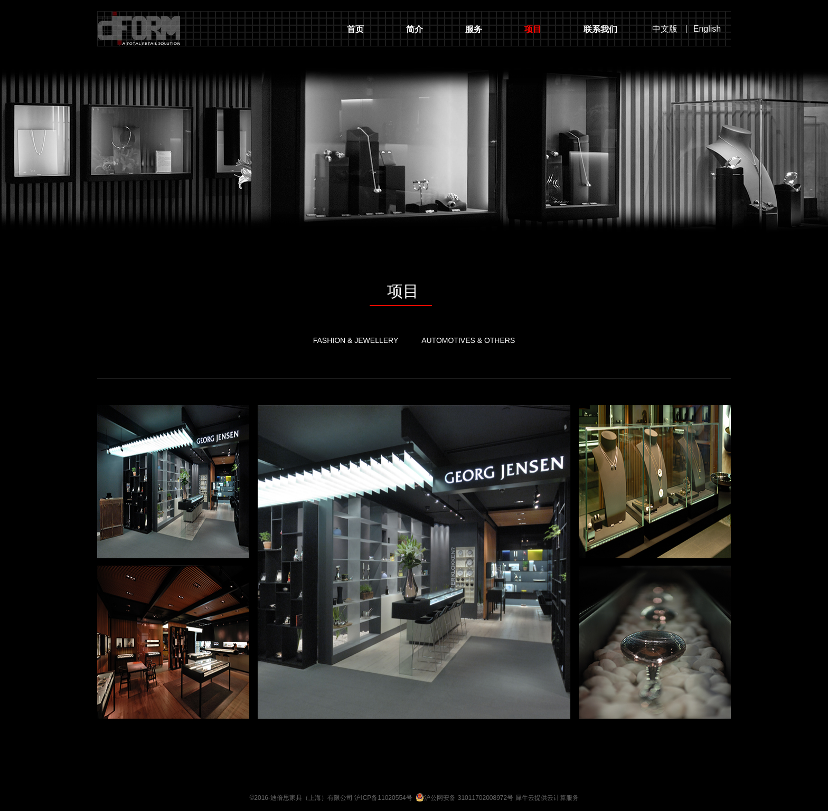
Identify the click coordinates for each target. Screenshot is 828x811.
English (707, 29)
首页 (355, 29)
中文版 (665, 29)
